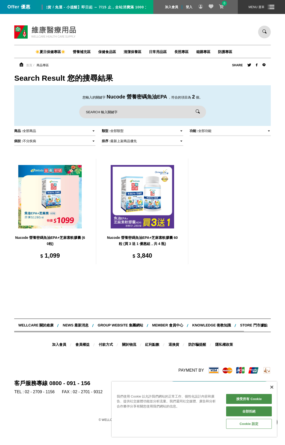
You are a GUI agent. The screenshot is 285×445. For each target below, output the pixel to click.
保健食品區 (107, 52)
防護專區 (225, 52)
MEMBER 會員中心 (167, 325)
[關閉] (271, 387)
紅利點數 (152, 344)
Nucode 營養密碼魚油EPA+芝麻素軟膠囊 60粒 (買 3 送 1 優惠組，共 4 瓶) (142, 241)
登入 (189, 7)
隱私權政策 (224, 344)
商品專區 (43, 65)
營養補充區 (82, 52)
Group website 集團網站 (120, 325)
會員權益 (82, 344)
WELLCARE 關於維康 (36, 325)
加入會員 (171, 7)
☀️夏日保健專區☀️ (50, 52)
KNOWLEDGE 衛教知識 (211, 325)
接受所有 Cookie (249, 399)
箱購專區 (203, 52)
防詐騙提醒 (197, 344)
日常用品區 (158, 52)
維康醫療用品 (45, 32)
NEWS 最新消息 (76, 325)
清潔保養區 (132, 52)
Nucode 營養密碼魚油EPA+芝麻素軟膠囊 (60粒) (50, 241)
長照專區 (181, 52)
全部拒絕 (249, 411)
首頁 (29, 65)
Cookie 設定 (249, 424)
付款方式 (106, 344)
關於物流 (129, 344)
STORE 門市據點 (253, 325)
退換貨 (174, 344)
